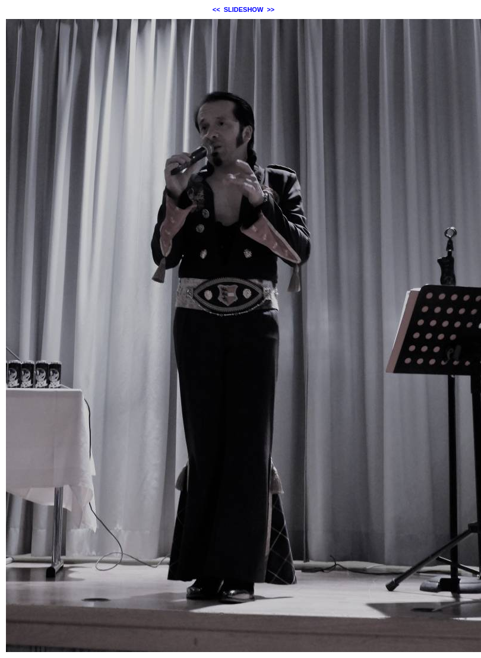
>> (270, 9)
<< (216, 9)
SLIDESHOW (244, 9)
